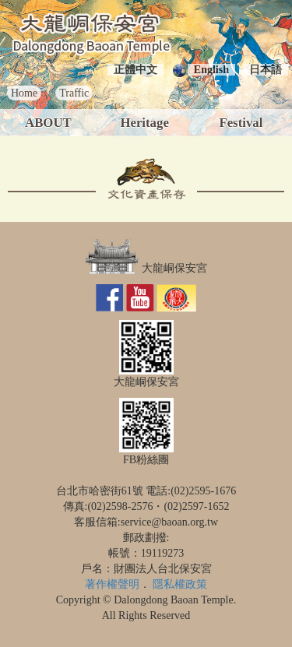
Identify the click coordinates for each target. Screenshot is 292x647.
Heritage (144, 122)
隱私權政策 (180, 584)
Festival (240, 122)
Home (24, 93)
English (211, 70)
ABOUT (48, 122)
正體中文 (135, 70)
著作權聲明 (112, 584)
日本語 (265, 70)
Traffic (74, 93)
